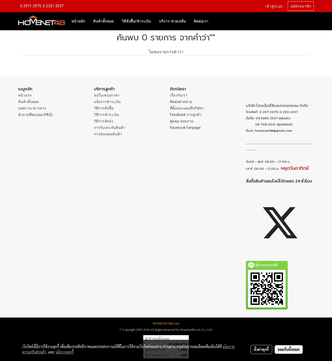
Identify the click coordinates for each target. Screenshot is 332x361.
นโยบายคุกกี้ (65, 352)
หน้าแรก (25, 95)
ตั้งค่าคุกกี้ (261, 349)
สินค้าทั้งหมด (103, 21)
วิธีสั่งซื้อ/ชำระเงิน (136, 21)
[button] (217, 21)
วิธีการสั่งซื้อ (103, 108)
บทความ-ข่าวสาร (32, 108)
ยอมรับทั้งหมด (289, 349)
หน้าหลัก (78, 21)
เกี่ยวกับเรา (178, 95)
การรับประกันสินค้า (109, 128)
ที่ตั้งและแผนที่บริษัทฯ (187, 108)
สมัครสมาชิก (300, 6)
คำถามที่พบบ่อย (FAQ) (35, 115)
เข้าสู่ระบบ (273, 6)
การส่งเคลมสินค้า (108, 134)
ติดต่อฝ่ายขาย (181, 102)
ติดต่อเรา (201, 21)
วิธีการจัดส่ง (103, 121)
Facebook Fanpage (185, 128)
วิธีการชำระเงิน (106, 115)
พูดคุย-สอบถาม (181, 121)
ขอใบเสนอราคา (107, 95)
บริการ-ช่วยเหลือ (172, 21)
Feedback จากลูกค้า (186, 115)
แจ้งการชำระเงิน (107, 102)
